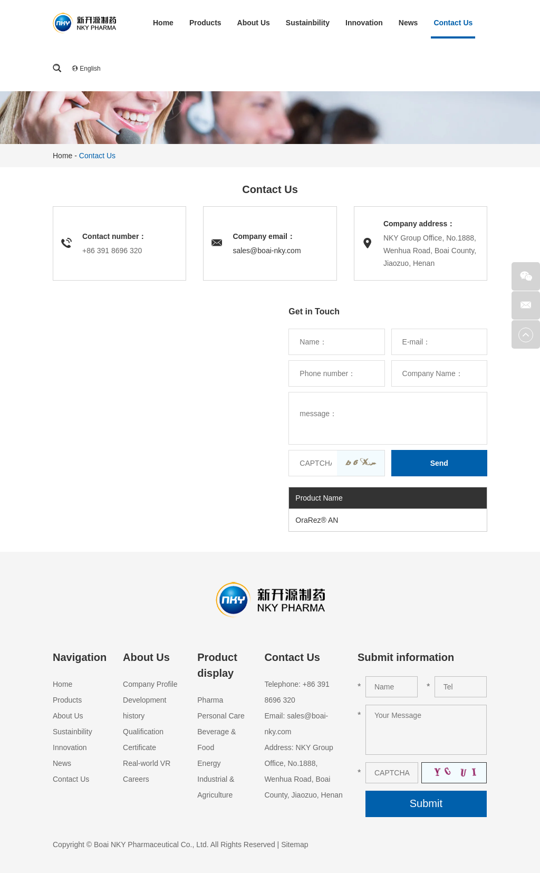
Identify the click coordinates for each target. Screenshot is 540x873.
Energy (208, 763)
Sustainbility (308, 22)
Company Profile (150, 684)
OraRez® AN (316, 520)
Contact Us (452, 22)
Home (163, 22)
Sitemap (294, 844)
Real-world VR (146, 763)
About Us (253, 22)
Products (205, 22)
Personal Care (221, 716)
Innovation (364, 22)
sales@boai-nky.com (267, 250)
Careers (136, 779)
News (408, 22)
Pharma (210, 700)
